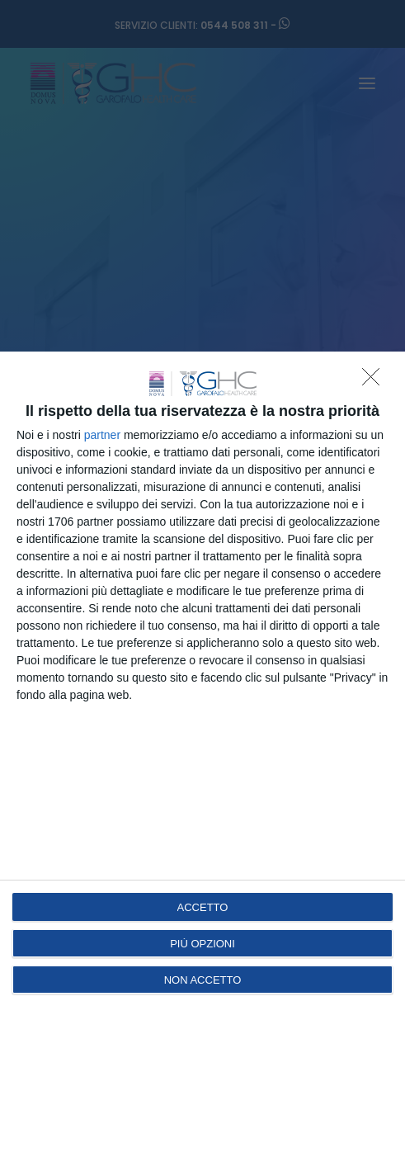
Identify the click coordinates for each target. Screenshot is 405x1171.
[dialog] (202, 761)
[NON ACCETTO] (375, 381)
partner (102, 435)
